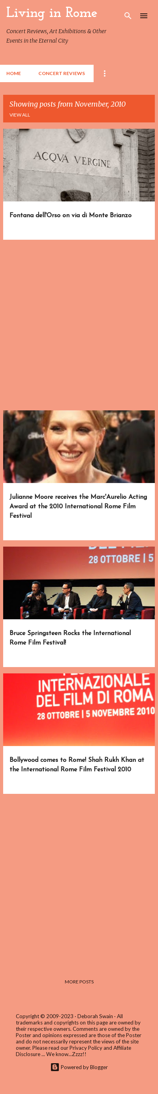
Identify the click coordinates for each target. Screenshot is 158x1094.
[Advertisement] (79, 325)
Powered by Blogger (79, 1067)
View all (19, 115)
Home (13, 73)
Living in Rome (52, 13)
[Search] (128, 15)
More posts (79, 982)
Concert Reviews (61, 73)
